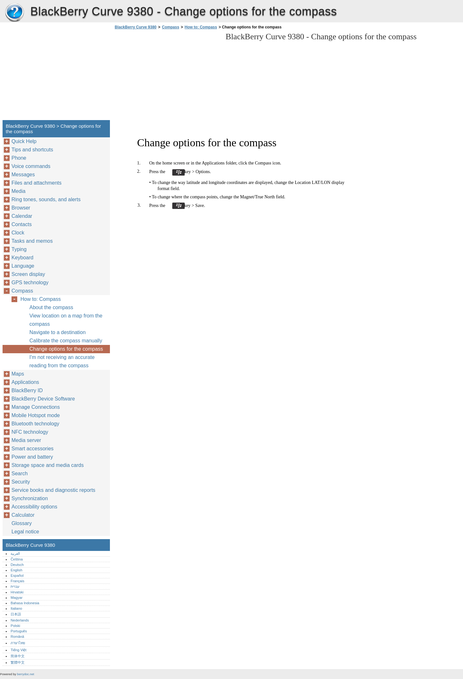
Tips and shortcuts (32, 149)
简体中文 (18, 656)
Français (17, 581)
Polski (15, 626)
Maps (18, 374)
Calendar (22, 216)
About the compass (51, 307)
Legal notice (25, 531)
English (16, 570)
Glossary (22, 523)
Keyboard (23, 257)
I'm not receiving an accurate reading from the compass (62, 361)
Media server (26, 440)
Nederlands (20, 620)
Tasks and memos (32, 241)
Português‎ (19, 631)
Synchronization (30, 498)
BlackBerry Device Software (43, 398)
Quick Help (24, 141)
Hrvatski (17, 592)
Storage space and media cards (48, 465)
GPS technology (30, 282)
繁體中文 (18, 662)
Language (23, 266)
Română (17, 636)
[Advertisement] (166, 76)
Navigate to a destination (57, 332)
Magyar (16, 597)
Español (17, 575)
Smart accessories (33, 448)
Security (21, 481)
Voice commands (31, 166)
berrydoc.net (25, 674)
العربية (15, 553)
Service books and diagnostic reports (53, 490)
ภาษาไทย (18, 643)
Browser (21, 207)
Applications (25, 382)
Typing (19, 249)
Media (19, 191)
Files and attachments (37, 183)
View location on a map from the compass (65, 320)
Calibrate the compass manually (65, 340)
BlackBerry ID (27, 390)
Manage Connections (36, 407)
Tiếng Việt (18, 650)
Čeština (17, 559)
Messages (23, 174)
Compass (170, 27)
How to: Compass (201, 27)
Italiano (16, 608)
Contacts (22, 224)
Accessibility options (34, 506)
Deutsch (17, 565)
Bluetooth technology (35, 423)
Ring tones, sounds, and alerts (46, 199)
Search (20, 473)
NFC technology (30, 432)
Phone (19, 158)
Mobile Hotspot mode (36, 415)
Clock (18, 232)
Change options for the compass (66, 349)
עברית (15, 586)
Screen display (28, 274)
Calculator (23, 515)
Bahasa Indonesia (25, 603)
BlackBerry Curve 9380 (14, 12)
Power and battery (32, 457)
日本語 (16, 614)
